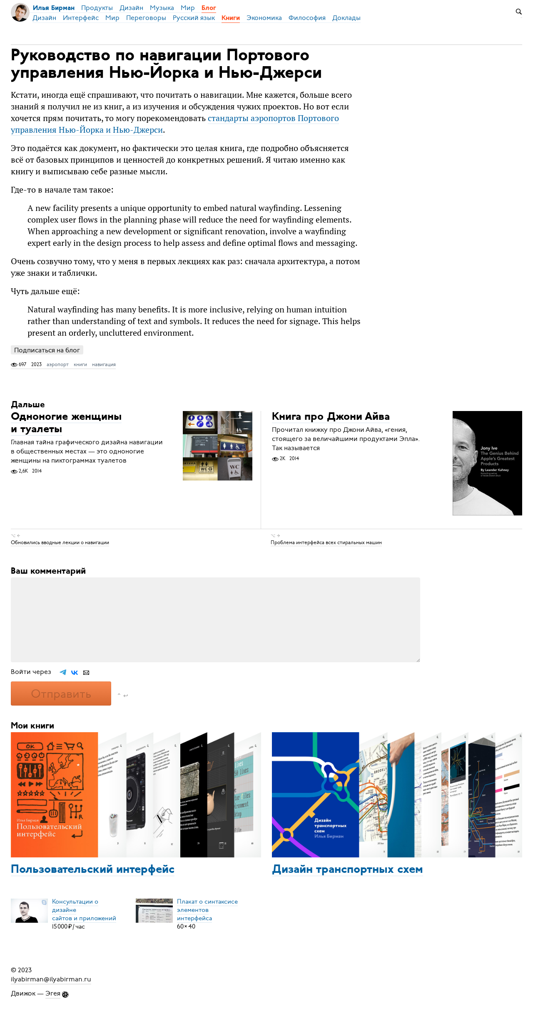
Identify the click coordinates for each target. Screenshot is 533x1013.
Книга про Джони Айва (331, 417)
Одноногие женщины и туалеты (66, 423)
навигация (104, 364)
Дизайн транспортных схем (347, 870)
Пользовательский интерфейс (92, 870)
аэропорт (58, 364)
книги (80, 364)
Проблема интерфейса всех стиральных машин (326, 542)
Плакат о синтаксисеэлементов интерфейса (207, 909)
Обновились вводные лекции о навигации (60, 542)
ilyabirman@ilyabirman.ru (51, 979)
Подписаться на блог (47, 350)
